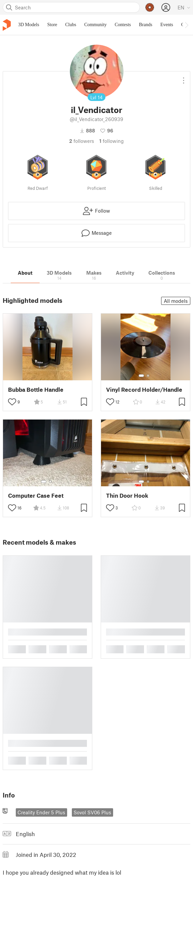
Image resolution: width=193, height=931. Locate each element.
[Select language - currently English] (184, 7)
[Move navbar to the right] (186, 25)
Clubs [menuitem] (70, 24)
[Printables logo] (7, 25)
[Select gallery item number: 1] (141, 375)
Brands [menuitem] (145, 24)
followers (81, 141)
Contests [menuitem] (123, 24)
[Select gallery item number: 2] (148, 375)
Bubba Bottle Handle (35, 389)
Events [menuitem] (166, 24)
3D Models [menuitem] (28, 24)
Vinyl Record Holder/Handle (144, 389)
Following (111, 141)
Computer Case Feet (35, 495)
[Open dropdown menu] (183, 78)
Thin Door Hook (127, 495)
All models (176, 301)
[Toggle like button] (12, 402)
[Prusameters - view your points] (149, 7)
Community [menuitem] (95, 24)
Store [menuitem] (52, 24)
